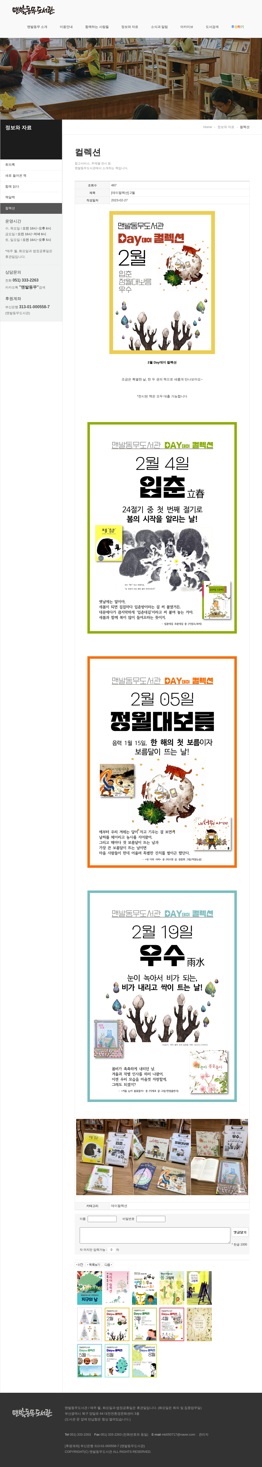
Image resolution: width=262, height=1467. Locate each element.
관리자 (203, 1434)
